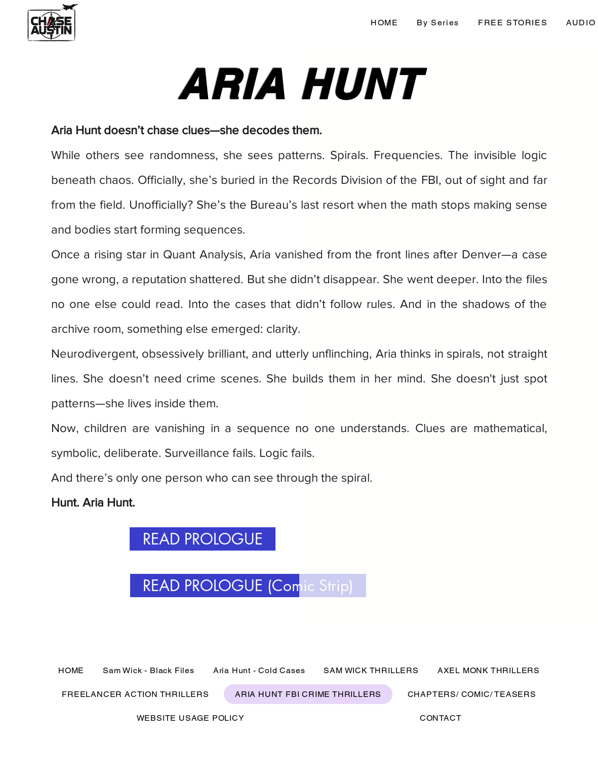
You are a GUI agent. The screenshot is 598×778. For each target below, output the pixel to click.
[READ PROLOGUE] (202, 539)
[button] (438, 23)
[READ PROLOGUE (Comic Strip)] (248, 585)
